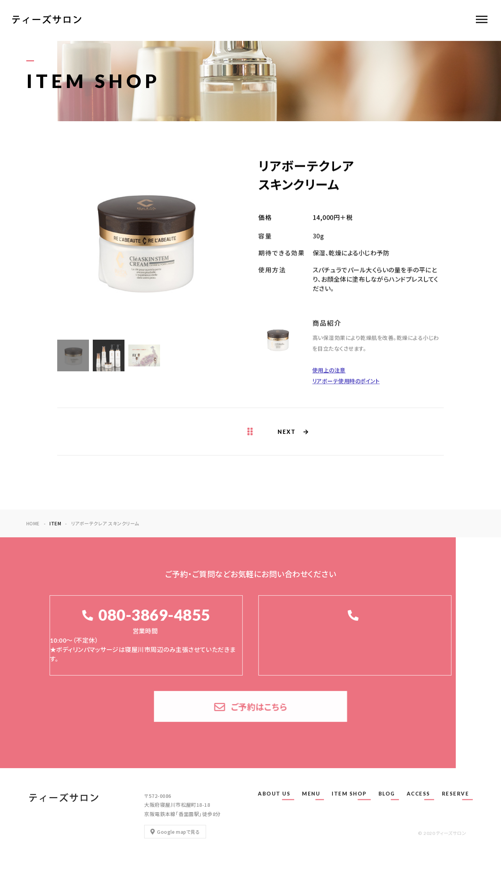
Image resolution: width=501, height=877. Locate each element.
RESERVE (455, 794)
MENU (311, 794)
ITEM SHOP (349, 794)
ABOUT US (274, 794)
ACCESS (418, 794)
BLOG (386, 794)
